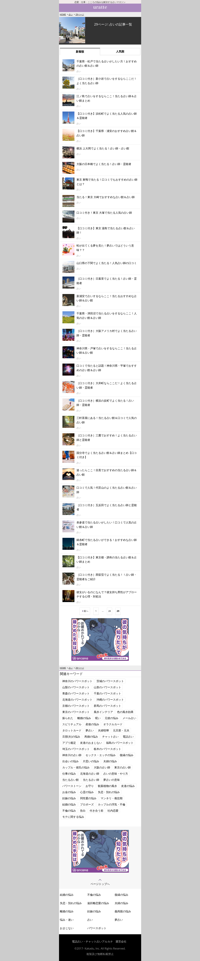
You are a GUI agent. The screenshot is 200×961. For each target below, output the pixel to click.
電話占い (128, 736)
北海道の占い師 (89, 773)
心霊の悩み (87, 792)
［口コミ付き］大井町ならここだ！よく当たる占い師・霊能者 (106, 385)
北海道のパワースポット (77, 699)
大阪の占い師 (102, 767)
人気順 (120, 51)
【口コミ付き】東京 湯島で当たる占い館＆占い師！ (105, 230)
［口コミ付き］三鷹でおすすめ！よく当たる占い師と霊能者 (106, 437)
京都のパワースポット (76, 706)
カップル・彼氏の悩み (76, 767)
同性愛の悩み (88, 798)
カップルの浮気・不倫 (111, 804)
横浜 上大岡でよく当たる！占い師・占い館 (102, 148)
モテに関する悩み (73, 817)
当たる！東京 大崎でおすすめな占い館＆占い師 (105, 197)
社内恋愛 (112, 810)
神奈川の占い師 (71, 755)
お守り (90, 786)
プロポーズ (87, 804)
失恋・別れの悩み (109, 792)
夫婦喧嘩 (103, 730)
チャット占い (110, 736)
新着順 (80, 51)
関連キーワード (71, 673)
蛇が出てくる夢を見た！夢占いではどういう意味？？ (105, 248)
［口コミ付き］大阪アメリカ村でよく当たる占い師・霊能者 (106, 333)
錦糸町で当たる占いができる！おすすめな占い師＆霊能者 (106, 542)
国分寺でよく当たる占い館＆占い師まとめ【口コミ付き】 (106, 455)
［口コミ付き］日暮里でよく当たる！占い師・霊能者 (106, 281)
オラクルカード (112, 724)
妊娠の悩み (69, 798)
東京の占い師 (122, 767)
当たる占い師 (91, 780)
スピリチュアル (71, 724)
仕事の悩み (69, 773)
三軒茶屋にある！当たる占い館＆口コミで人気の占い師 (106, 420)
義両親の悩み (123, 911)
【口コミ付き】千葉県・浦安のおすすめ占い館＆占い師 (106, 133)
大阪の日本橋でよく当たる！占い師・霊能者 (103, 164)
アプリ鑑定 (69, 743)
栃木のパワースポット (107, 749)
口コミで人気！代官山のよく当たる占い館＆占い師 (106, 490)
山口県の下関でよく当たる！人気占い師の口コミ (106, 263)
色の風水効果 (125, 712)
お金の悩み (69, 792)
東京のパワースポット (76, 712)
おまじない (67, 928)
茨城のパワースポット (110, 681)
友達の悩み (128, 786)
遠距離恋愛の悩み (98, 903)
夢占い (90, 730)
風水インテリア (103, 712)
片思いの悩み (91, 761)
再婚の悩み (91, 736)
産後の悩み (92, 724)
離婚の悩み (84, 718)
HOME (63, 14)
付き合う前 (96, 810)
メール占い (129, 718)
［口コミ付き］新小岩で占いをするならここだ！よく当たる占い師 (106, 81)
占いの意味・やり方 (115, 773)
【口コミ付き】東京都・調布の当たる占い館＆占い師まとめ (106, 559)
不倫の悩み (69, 810)
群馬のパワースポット (107, 706)
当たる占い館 (70, 780)
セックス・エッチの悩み (101, 755)
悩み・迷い (67, 920)
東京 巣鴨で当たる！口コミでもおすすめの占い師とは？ (106, 182)
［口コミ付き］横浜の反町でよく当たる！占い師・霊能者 (105, 403)
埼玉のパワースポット (76, 749)
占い (71, 14)
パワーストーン (71, 786)
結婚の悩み (69, 804)
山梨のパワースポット (76, 687)
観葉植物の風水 (107, 786)
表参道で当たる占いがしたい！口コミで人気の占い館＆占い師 (106, 525)
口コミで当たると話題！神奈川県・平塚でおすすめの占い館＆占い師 (106, 368)
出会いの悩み (70, 761)
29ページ (79, 14)
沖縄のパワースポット (110, 699)
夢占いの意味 (111, 780)
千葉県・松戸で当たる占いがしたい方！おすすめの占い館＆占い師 (106, 63)
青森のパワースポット (76, 693)
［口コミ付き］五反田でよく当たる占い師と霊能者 (106, 507)
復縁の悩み (126, 755)
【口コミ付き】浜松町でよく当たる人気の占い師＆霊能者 (106, 116)
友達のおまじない (91, 743)
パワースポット (96, 928)
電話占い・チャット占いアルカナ (92, 941)
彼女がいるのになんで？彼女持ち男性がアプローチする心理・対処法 (106, 594)
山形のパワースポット (107, 687)
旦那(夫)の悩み (71, 736)
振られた (67, 718)
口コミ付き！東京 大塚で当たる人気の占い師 (104, 213)
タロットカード (71, 730)
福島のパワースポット (119, 743)
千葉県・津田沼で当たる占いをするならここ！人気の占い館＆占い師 (106, 315)
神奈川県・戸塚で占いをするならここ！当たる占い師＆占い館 (106, 350)
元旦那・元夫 (121, 730)
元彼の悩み (111, 718)
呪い (98, 718)
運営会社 (120, 941)
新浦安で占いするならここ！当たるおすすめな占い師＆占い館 (106, 298)
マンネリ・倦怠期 (111, 798)
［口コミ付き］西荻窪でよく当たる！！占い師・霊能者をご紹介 (106, 577)
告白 (83, 810)
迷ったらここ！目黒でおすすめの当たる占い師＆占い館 (106, 472)
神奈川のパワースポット (77, 681)
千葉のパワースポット (107, 693)
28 (109, 611)
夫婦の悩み (110, 761)
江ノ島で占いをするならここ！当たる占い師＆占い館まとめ (106, 98)
